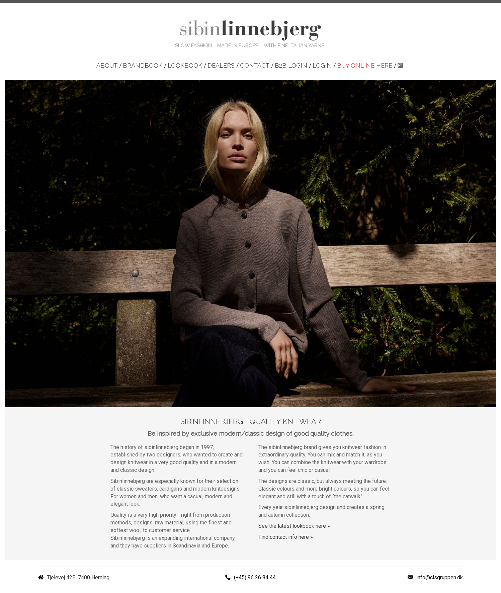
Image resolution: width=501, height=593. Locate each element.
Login (322, 65)
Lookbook (185, 65)
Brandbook (142, 65)
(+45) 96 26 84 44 (255, 577)
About (106, 65)
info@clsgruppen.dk (439, 577)
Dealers (221, 65)
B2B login (291, 65)
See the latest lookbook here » (294, 526)
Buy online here (364, 65)
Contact (254, 65)
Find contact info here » (285, 537)
